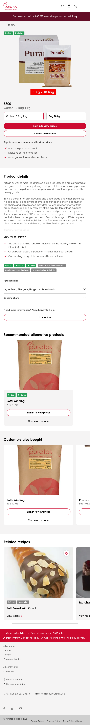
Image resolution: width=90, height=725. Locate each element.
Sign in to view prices (45, 126)
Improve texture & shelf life (44, 270)
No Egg (8, 33)
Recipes (7, 650)
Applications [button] (11, 280)
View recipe (13, 615)
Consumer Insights (12, 659)
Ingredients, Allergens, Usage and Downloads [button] (29, 289)
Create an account (45, 133)
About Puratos (10, 666)
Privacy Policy (53, 721)
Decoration (23, 602)
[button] (24, 116)
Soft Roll (11, 602)
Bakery (11, 24)
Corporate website (14, 683)
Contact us (45, 317)
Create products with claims (16, 270)
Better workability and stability (52, 265)
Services (7, 654)
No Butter (19, 33)
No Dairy (31, 265)
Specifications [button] (11, 298)
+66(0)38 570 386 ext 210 (16, 693)
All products (9, 645)
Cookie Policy (37, 721)
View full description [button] (15, 236)
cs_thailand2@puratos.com (50, 693)
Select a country (12, 679)
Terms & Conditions (72, 721)
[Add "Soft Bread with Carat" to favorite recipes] (66, 553)
